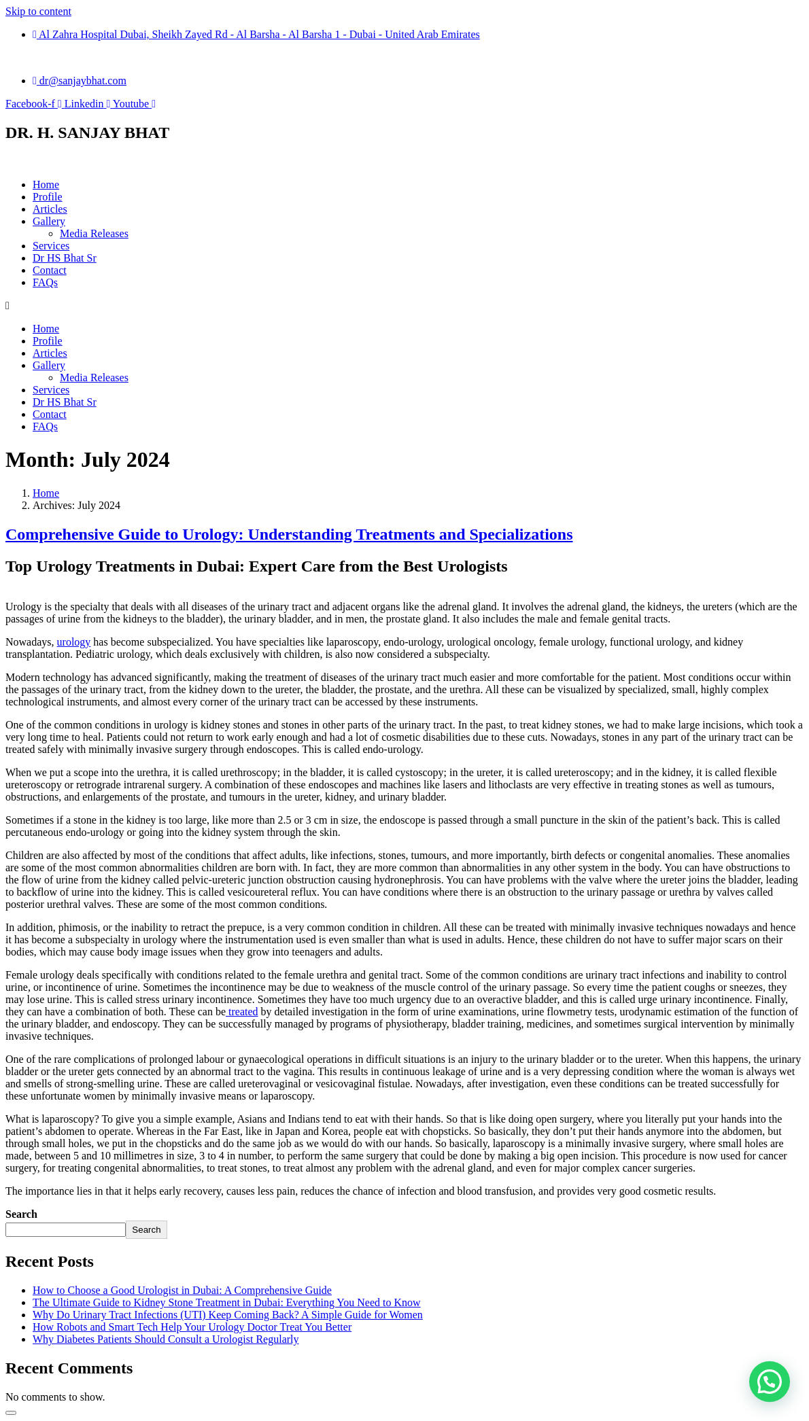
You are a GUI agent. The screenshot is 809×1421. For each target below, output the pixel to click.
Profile (48, 197)
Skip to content (38, 11)
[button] (769, 1381)
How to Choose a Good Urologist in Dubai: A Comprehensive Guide (182, 1290)
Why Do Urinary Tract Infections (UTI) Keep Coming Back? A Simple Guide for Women (228, 1314)
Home (46, 184)
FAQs (45, 282)
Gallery (49, 221)
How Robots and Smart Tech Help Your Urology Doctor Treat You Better (192, 1327)
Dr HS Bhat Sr (65, 258)
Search (21, 1214)
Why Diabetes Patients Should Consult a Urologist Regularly (166, 1339)
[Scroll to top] (10, 1413)
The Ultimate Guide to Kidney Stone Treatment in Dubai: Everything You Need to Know (227, 1302)
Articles (50, 209)
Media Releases (94, 233)
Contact (50, 270)
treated (242, 1011)
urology (74, 642)
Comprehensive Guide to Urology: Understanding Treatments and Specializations (289, 534)
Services (51, 245)
